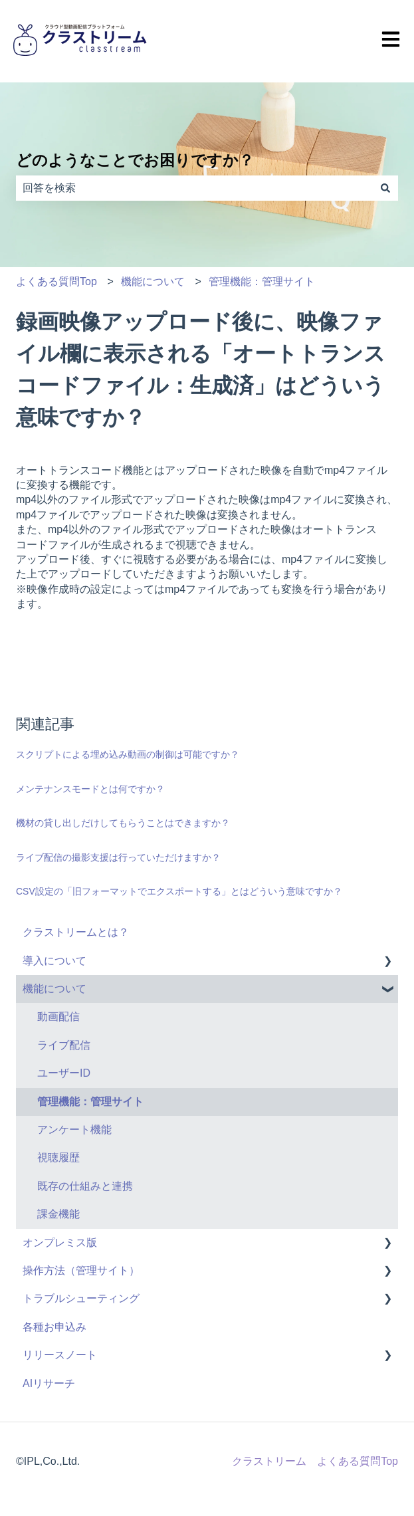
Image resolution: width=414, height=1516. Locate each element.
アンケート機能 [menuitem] (74, 1129)
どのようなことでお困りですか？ (135, 160)
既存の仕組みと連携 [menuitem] (85, 1186)
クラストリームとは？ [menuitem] (76, 932)
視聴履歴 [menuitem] (58, 1157)
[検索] (385, 188)
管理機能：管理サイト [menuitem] (90, 1101)
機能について (153, 281)
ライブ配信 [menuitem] (63, 1045)
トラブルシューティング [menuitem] (81, 1298)
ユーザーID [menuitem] (63, 1073)
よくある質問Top (56, 281)
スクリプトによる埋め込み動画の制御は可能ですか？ (127, 754)
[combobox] (194, 188)
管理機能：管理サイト (262, 281)
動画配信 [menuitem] (58, 1016)
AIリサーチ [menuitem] (49, 1383)
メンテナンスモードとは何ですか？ (90, 789)
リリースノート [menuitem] (60, 1354)
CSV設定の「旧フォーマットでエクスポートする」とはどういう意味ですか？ (179, 891)
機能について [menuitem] (54, 988)
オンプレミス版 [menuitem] (60, 1242)
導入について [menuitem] (54, 960)
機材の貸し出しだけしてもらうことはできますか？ (123, 822)
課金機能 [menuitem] (58, 1214)
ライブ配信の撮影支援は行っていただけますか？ (118, 857)
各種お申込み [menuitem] (54, 1327)
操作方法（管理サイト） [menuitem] (81, 1270)
